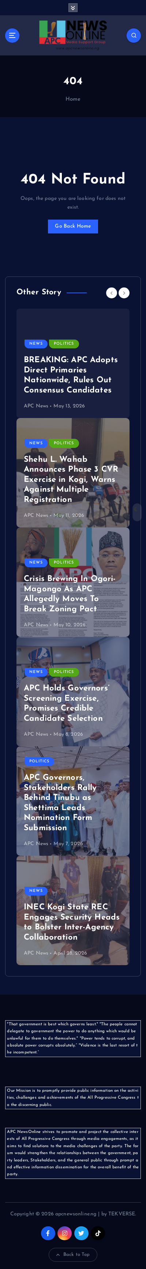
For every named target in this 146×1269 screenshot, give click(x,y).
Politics (64, 344)
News (36, 344)
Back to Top (73, 1254)
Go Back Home (73, 226)
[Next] (124, 292)
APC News (36, 406)
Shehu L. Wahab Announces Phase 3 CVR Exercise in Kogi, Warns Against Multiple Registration (71, 480)
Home (73, 99)
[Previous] (111, 292)
